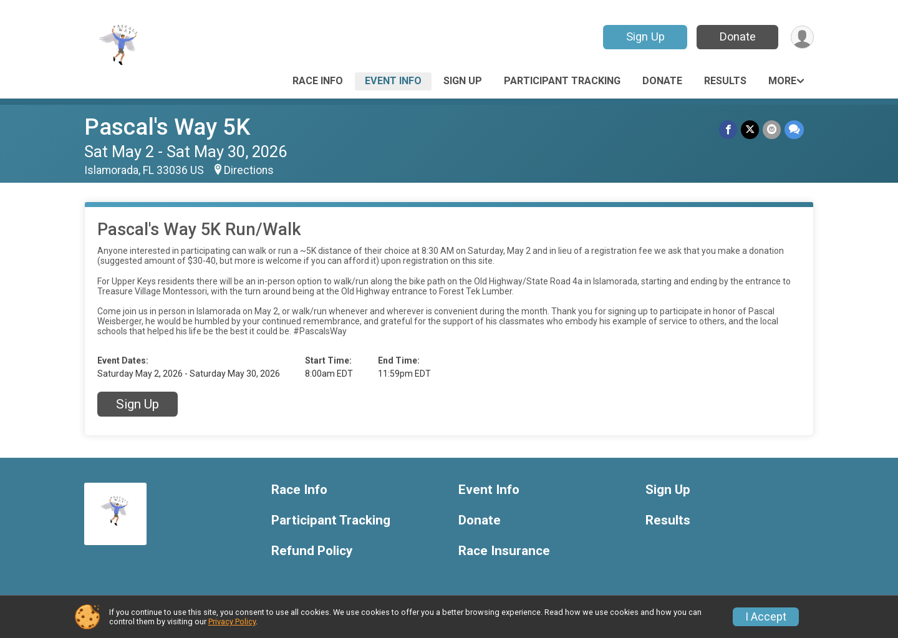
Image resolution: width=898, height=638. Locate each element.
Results (725, 81)
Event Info (393, 81)
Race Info (317, 81)
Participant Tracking (562, 81)
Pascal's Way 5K (167, 127)
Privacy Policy (232, 621)
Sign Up (645, 36)
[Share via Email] (772, 129)
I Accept (765, 617)
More (782, 81)
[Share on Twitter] (750, 129)
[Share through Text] (794, 129)
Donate (738, 36)
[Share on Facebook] (728, 129)
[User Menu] (802, 37)
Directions (249, 170)
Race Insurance (504, 551)
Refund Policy (311, 551)
